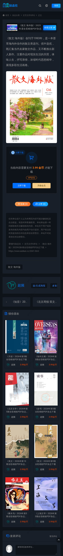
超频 (21, 285)
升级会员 (41, 185)
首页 (7, 15)
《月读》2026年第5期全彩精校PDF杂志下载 (16, 358)
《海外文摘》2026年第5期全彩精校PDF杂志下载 (46, 358)
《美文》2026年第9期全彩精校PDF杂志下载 (45, 462)
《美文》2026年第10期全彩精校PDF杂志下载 (16, 463)
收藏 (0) (23, 204)
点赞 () (40, 204)
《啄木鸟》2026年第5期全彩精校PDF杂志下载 (16, 515)
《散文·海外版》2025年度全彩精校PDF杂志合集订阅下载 (30, 27)
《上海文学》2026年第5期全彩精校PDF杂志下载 (46, 515)
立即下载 (22, 185)
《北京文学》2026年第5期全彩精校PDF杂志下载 (17, 411)
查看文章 (49, 27)
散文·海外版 (16, 38)
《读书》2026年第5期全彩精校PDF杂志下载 (45, 410)
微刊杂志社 (16, 244)
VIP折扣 (31, 178)
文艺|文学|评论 (29, 15)
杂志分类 (16, 15)
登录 (56, 6)
